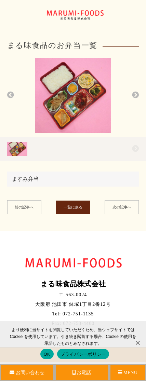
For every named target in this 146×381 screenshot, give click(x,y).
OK (47, 354)
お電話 (81, 372)
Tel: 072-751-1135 (73, 313)
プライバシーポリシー (83, 354)
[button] (10, 95)
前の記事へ (24, 207)
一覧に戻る (73, 207)
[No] (137, 342)
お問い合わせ (27, 372)
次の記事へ (121, 207)
